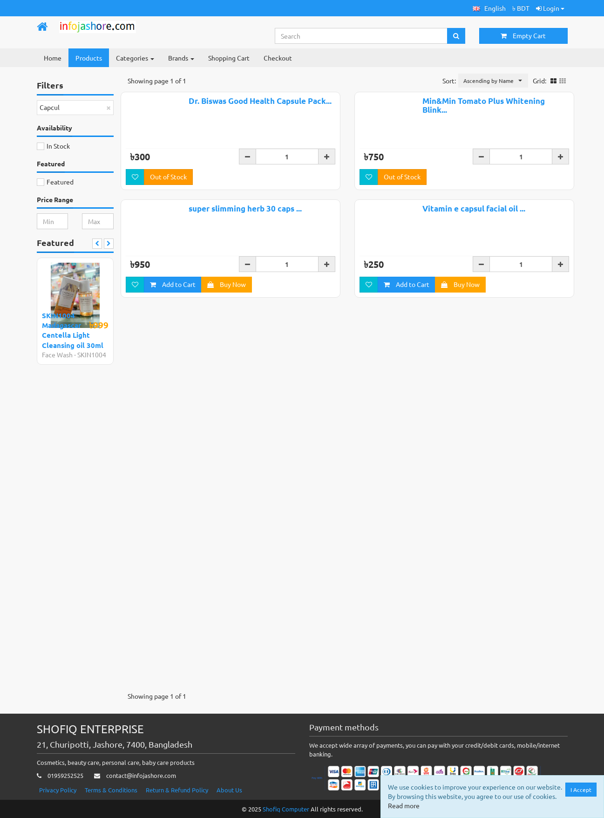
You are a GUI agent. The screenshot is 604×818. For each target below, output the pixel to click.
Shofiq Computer (286, 809)
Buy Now (226, 286)
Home (52, 58)
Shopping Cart (229, 58)
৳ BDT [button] (520, 8)
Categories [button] (135, 58)
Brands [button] (181, 58)
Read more (404, 805)
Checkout (278, 58)
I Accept (580, 789)
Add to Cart (173, 286)
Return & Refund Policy (177, 790)
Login (550, 8)
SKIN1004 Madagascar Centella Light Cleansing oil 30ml (72, 330)
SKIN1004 (91, 354)
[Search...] (361, 36)
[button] (489, 8)
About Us (229, 790)
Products (88, 58)
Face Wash (57, 354)
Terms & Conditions (111, 790)
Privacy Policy (57, 790)
